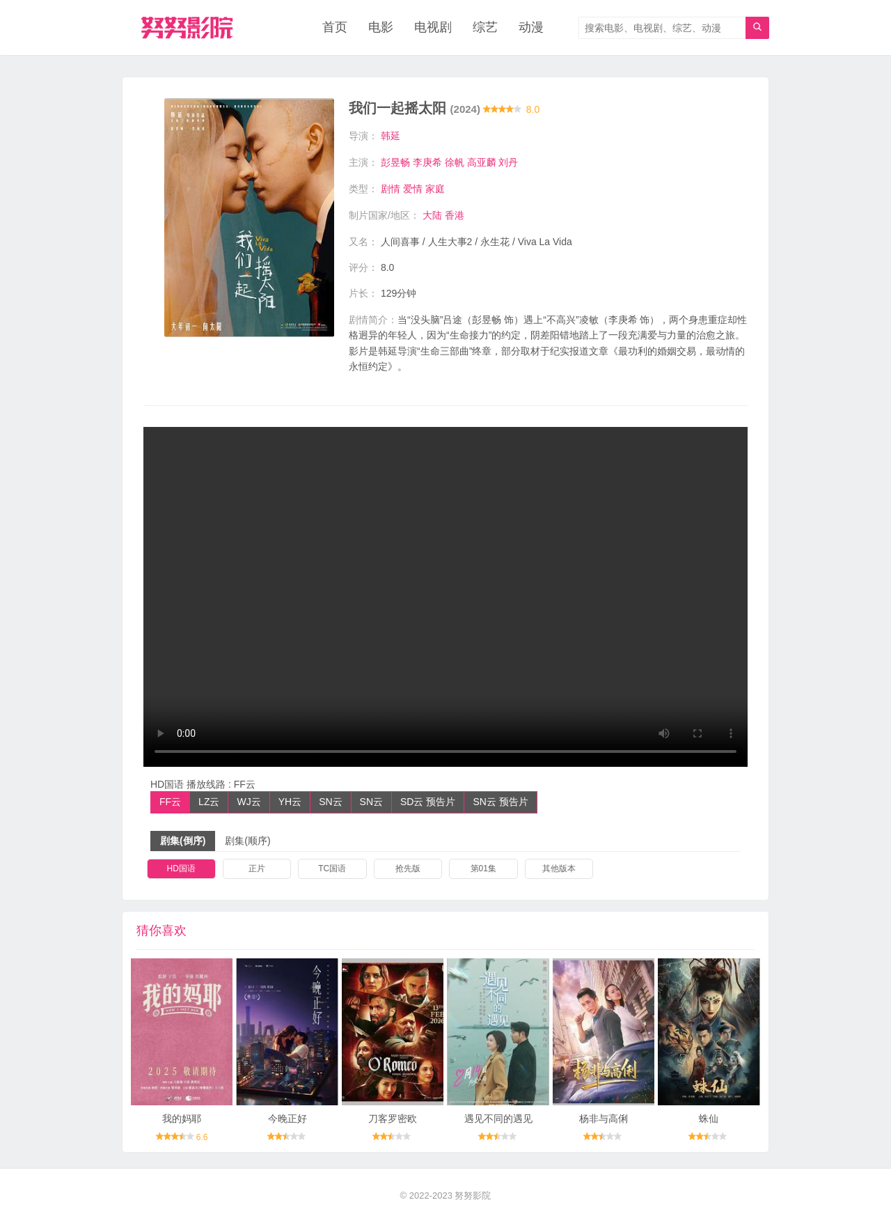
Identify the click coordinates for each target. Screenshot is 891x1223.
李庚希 (427, 162)
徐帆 (454, 162)
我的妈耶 (181, 1117)
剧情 (390, 188)
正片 (257, 868)
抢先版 (407, 868)
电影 (380, 28)
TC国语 (332, 868)
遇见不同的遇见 (498, 1117)
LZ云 (208, 801)
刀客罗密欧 (392, 1117)
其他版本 (559, 868)
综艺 (485, 28)
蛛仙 (708, 1117)
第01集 (483, 868)
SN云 (330, 801)
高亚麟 (481, 162)
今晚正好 (287, 1117)
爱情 (413, 188)
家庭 (435, 188)
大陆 (432, 214)
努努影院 (473, 1195)
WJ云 (248, 801)
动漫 (531, 28)
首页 (334, 28)
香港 (454, 214)
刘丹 (508, 162)
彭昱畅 (395, 162)
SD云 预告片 (427, 801)
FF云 (170, 801)
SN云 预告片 (500, 801)
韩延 (390, 136)
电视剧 (433, 28)
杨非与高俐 (603, 1117)
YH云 (289, 801)
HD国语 (181, 868)
